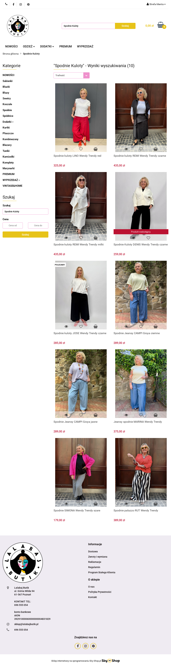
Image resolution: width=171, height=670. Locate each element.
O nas (91, 586)
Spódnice (8, 115)
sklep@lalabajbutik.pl (26, 624)
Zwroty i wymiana (97, 556)
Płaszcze (8, 133)
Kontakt (92, 597)
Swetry (7, 98)
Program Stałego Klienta (101, 572)
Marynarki (9, 168)
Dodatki (8, 121)
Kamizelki (8, 156)
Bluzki (6, 86)
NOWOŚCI (11, 46)
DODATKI (47, 46)
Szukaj (25, 234)
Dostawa (93, 551)
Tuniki (6, 151)
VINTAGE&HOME (12, 185)
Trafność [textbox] (60, 75)
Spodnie (7, 110)
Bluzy (6, 92)
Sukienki (8, 81)
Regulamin (94, 567)
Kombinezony (10, 139)
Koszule (7, 104)
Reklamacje (94, 562)
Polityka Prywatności (99, 592)
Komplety (8, 162)
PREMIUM (65, 46)
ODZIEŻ (29, 46)
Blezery (7, 145)
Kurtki (6, 127)
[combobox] (72, 75)
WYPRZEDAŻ (85, 46)
